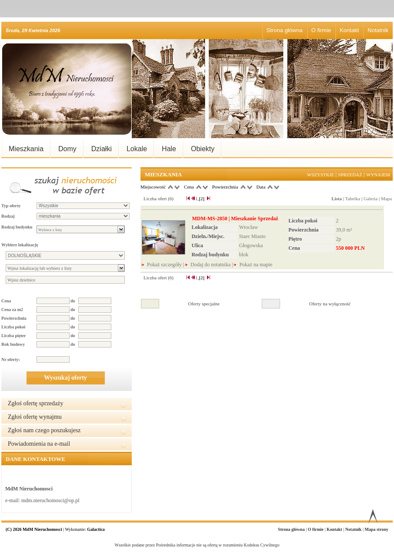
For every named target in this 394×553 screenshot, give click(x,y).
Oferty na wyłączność (330, 303)
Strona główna (285, 30)
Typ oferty (11, 205)
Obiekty (202, 148)
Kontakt (349, 30)
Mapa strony (376, 529)
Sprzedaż (350, 174)
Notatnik (377, 30)
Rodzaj (8, 216)
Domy (67, 148)
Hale (169, 148)
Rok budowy (13, 344)
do (72, 300)
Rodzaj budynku (16, 227)
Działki (101, 148)
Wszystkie (320, 174)
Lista (336, 198)
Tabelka (353, 198)
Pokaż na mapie (255, 265)
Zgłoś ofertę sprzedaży (35, 403)
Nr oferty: (10, 359)
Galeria (370, 198)
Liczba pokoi (13, 327)
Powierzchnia (14, 318)
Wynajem (378, 174)
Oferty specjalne (204, 303)
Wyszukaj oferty (65, 377)
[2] (201, 198)
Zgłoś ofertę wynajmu (35, 417)
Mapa (386, 198)
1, (197, 198)
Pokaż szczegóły (165, 265)
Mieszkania (26, 148)
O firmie (321, 30)
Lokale (137, 148)
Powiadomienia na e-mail (39, 443)
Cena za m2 (12, 309)
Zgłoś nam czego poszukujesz (44, 430)
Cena (6, 300)
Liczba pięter (13, 335)
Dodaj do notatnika (210, 265)
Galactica (96, 529)
